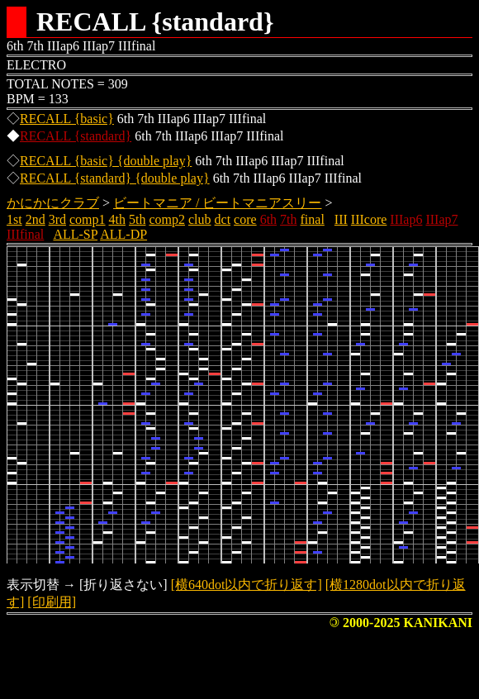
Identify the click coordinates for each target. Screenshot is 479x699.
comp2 (167, 219)
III (341, 219)
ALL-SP (75, 234)
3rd (57, 219)
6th (268, 219)
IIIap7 (441, 219)
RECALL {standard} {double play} (115, 178)
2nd (35, 219)
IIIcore (369, 219)
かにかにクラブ (53, 203)
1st (14, 219)
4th (117, 219)
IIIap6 (406, 219)
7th (288, 219)
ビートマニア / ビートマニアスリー (217, 203)
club (199, 219)
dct (223, 219)
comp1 (87, 219)
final (313, 219)
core (245, 219)
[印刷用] (51, 602)
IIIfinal (25, 234)
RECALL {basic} (67, 119)
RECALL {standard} (75, 136)
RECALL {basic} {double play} (106, 161)
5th (137, 219)
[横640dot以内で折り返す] (246, 585)
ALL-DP (123, 234)
